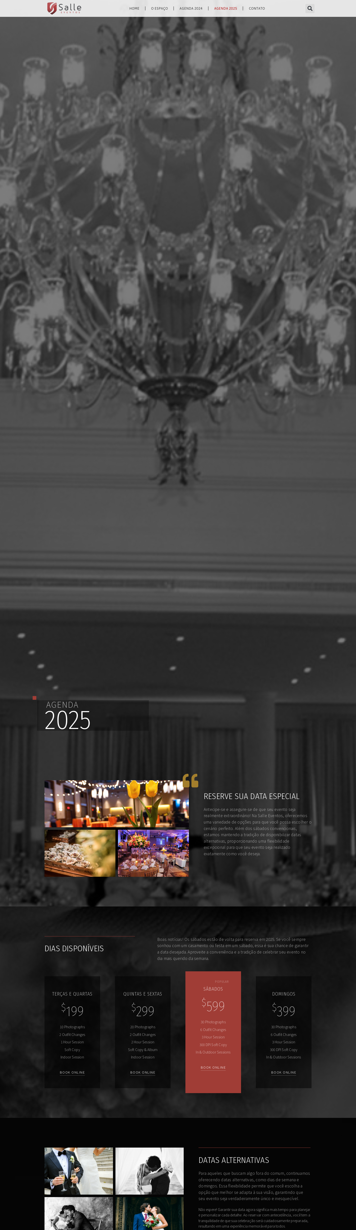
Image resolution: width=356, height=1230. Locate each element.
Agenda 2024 (190, 8)
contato (257, 8)
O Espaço (159, 8)
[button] (309, 8)
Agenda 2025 (225, 8)
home (134, 8)
